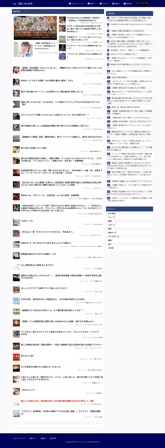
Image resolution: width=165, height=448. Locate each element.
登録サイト (92, 3)
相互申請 (128, 3)
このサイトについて (76, 3)
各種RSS (116, 3)
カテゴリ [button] (104, 3)
